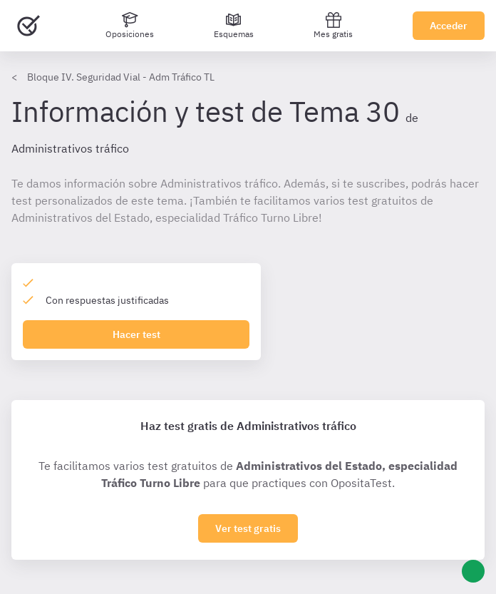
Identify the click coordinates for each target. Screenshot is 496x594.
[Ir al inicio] (28, 26)
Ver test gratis (248, 528)
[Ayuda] (473, 571)
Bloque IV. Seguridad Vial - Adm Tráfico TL (121, 77)
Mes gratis (333, 25)
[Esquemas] (234, 25)
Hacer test (136, 334)
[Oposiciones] (129, 25)
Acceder (448, 25)
